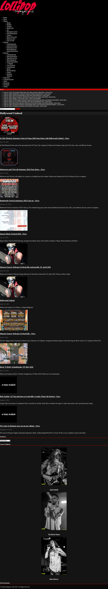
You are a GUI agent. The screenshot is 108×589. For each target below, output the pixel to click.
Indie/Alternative (12, 46)
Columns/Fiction (8, 79)
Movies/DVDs (11, 70)
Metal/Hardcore (11, 49)
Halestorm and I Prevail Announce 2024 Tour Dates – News (22, 169)
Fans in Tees (10, 40)
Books (9, 69)
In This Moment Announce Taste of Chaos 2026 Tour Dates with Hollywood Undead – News (34, 138)
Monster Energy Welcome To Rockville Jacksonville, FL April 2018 (25, 267)
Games (9, 72)
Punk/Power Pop (12, 47)
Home (5, 17)
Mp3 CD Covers (12, 37)
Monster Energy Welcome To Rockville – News (17, 334)
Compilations (11, 67)
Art (8, 30)
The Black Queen (54, 534)
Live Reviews (11, 65)
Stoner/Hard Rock (12, 51)
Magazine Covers (12, 31)
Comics (9, 35)
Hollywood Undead (7, 300)
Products (9, 74)
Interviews (6, 77)
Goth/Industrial (11, 44)
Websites (9, 76)
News (5, 19)
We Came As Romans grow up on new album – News (20, 426)
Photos (5, 21)
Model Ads (10, 28)
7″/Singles (10, 63)
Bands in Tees (11, 39)
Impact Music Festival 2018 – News (13, 234)
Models (9, 24)
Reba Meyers (54, 579)
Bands (9, 23)
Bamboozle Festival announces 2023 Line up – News (19, 201)
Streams (5, 42)
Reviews (6, 53)
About (5, 81)
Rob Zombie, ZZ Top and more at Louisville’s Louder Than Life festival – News (30, 396)
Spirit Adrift (54, 490)
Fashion (9, 26)
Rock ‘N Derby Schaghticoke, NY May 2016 (16, 367)
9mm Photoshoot (12, 33)
